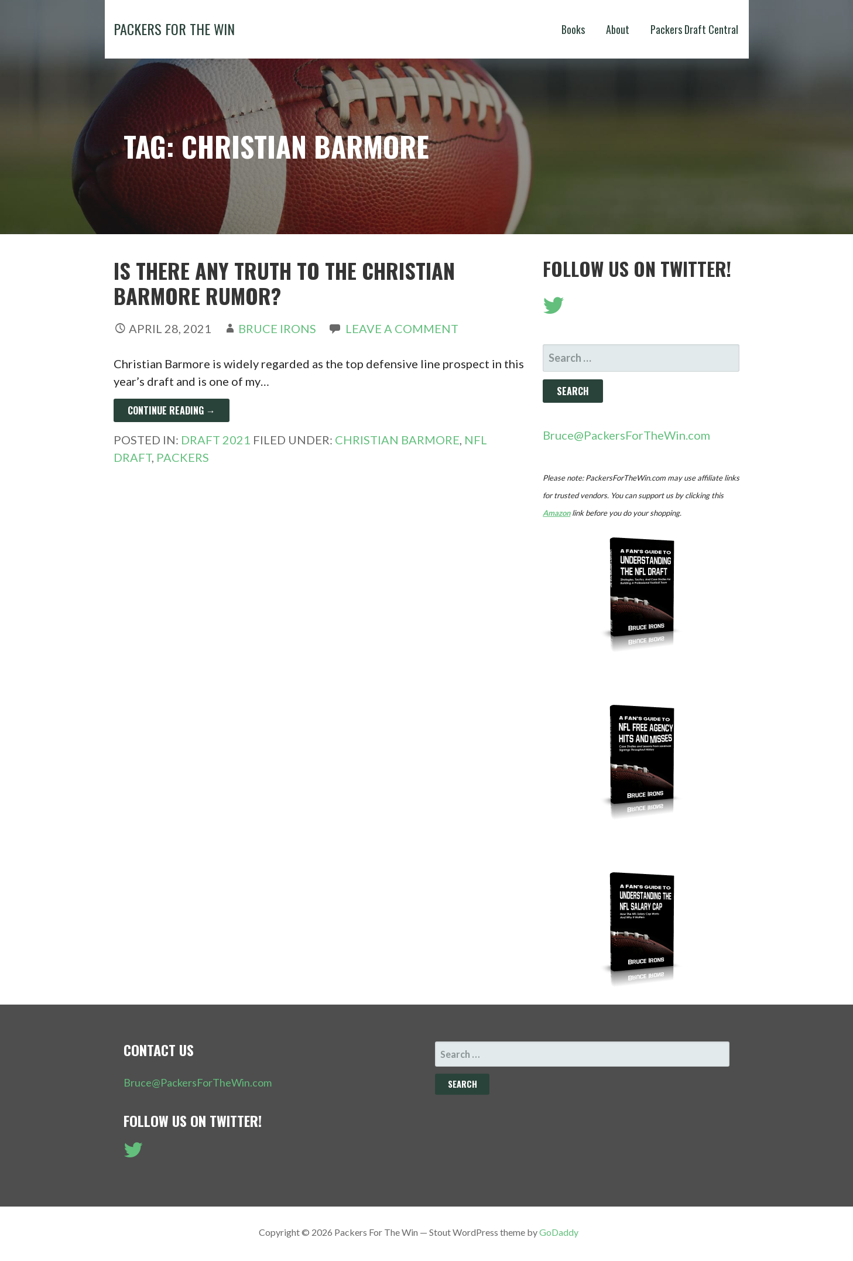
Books (573, 29)
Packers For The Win (174, 28)
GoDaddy (558, 1232)
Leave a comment (401, 328)
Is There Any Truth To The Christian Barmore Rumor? (284, 283)
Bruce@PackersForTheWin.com (626, 435)
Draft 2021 (216, 440)
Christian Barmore (397, 440)
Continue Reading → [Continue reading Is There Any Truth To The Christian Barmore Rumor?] (171, 410)
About (617, 29)
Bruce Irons (277, 328)
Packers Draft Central (694, 29)
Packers (182, 457)
